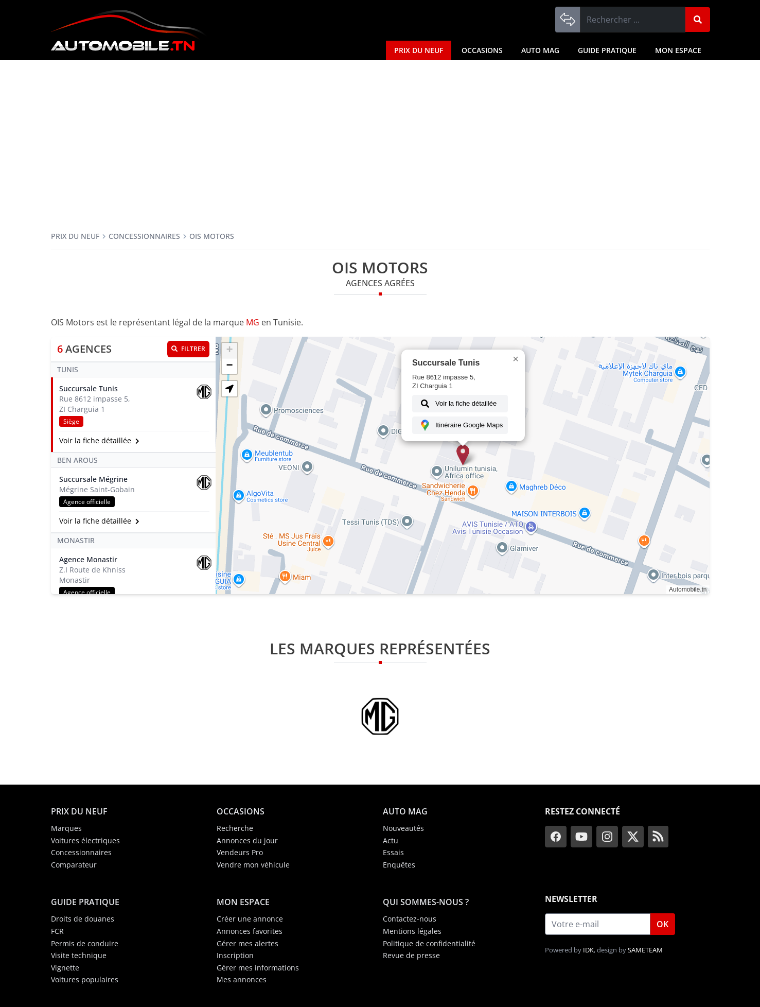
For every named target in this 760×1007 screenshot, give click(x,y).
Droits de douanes (82, 919)
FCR (57, 931)
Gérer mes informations (258, 968)
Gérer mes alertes (247, 943)
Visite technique (79, 955)
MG (252, 322)
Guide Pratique (607, 50)
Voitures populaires (84, 979)
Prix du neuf (418, 50)
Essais (393, 852)
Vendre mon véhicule (253, 865)
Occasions (482, 50)
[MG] (380, 716)
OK (662, 924)
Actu (390, 840)
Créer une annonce (250, 919)
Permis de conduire (84, 943)
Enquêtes (399, 865)
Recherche (235, 828)
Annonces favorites (249, 931)
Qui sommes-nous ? (426, 902)
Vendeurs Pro (240, 852)
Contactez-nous (409, 919)
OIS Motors (211, 236)
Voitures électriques (85, 840)
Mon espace (678, 50)
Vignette (65, 968)
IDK (588, 949)
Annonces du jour (247, 840)
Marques (66, 828)
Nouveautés (403, 828)
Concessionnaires (144, 236)
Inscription (235, 955)
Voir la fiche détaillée (457, 403)
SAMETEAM (645, 949)
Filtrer (188, 348)
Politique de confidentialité (429, 943)
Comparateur (74, 865)
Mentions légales (412, 931)
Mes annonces (242, 979)
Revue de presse (411, 955)
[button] (462, 454)
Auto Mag (540, 50)
